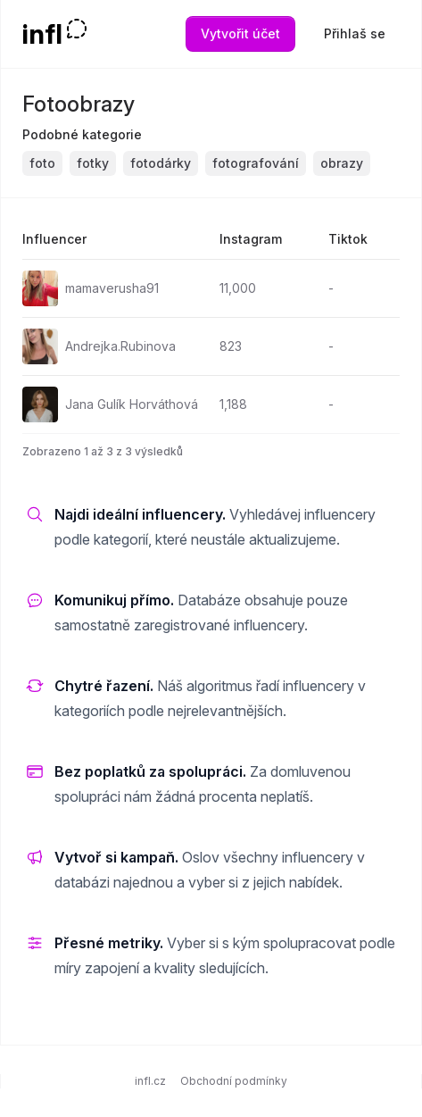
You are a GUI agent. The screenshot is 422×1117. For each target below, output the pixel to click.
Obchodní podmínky (233, 1081)
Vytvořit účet (240, 33)
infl (42, 34)
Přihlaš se (354, 33)
